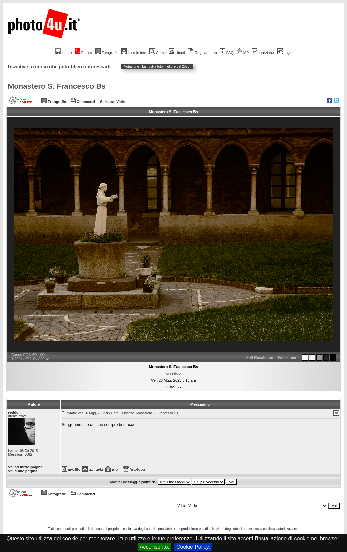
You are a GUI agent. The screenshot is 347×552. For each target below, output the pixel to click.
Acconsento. (154, 547)
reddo (175, 373)
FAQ (227, 52)
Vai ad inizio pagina (25, 467)
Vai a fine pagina (22, 471)
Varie (120, 102)
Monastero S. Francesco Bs (57, 86)
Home (63, 52)
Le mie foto (133, 52)
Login (285, 52)
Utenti (177, 52)
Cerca (157, 52)
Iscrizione (263, 52)
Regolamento (202, 52)
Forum (83, 52)
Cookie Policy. (193, 547)
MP (243, 52)
